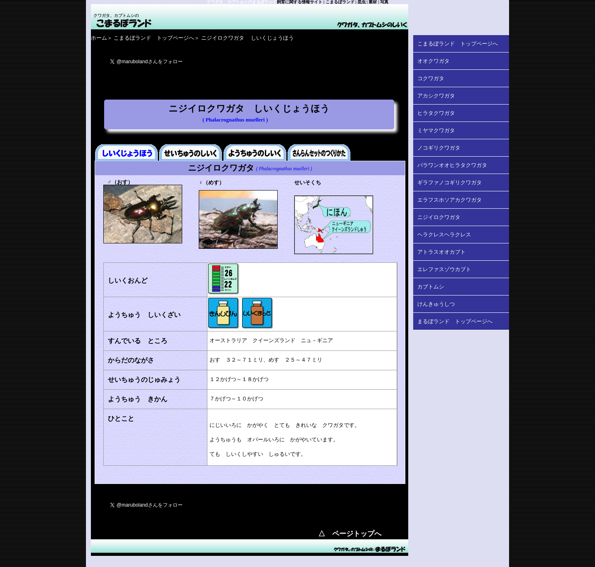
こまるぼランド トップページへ (154, 38)
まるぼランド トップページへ (455, 321)
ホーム (99, 38)
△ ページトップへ (349, 534)
